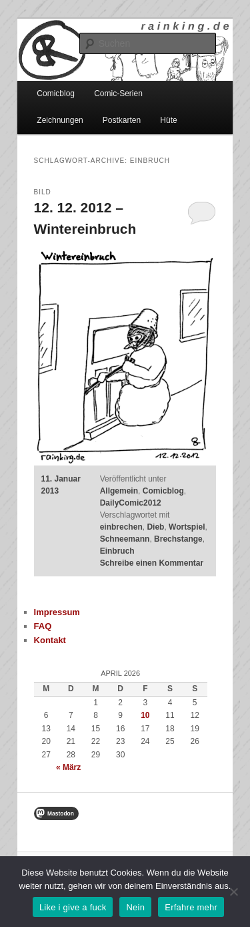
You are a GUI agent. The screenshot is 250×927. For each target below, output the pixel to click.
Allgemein (119, 491)
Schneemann (125, 539)
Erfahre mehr (191, 907)
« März (68, 767)
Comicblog (56, 93)
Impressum (57, 612)
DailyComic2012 (130, 503)
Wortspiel (187, 527)
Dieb (155, 527)
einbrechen (121, 527)
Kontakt (50, 640)
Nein (135, 907)
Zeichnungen (60, 120)
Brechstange (178, 539)
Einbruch (117, 551)
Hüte (168, 120)
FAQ (43, 626)
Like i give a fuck (73, 907)
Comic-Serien (118, 93)
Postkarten (122, 120)
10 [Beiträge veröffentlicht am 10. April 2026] (145, 715)
